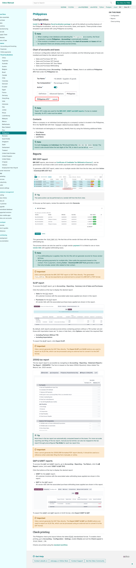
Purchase (8, 20)
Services (7, 179)
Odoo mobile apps (10, 215)
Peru (9, 130)
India (9, 101)
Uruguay (10, 162)
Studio (7, 185)
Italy (9, 107)
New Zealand (12, 127)
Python (101, 7)
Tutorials (7, 225)
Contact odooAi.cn (41, 561)
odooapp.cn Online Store (59, 561)
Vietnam (10, 165)
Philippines (11, 133)
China (10, 58)
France (10, 92)
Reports (113, 18)
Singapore (11, 142)
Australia (10, 63)
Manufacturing (9, 29)
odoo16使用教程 (83, 7)
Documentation (9, 241)
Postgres (108, 7)
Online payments (11, 52)
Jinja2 (115, 7)
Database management (12, 192)
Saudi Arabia (12, 139)
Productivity (8, 182)
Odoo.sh (7, 201)
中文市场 (71, 7)
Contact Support (77, 561)
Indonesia (11, 104)
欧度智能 (63, 7)
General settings (10, 188)
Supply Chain (9, 34)
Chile (9, 78)
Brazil (9, 72)
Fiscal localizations (12, 55)
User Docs (8, 14)
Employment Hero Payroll (16, 168)
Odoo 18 (126, 7)
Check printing (115, 21)
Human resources (10, 170)
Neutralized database (11, 209)
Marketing (8, 176)
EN (120, 7)
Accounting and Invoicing (14, 46)
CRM (6, 173)
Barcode (7, 32)
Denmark (11, 84)
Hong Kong (11, 98)
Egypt (10, 90)
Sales (6, 23)
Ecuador (10, 87)
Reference (8, 231)
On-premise (8, 204)
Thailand (10, 150)
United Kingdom (13, 156)
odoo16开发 (93, 7)
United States (12, 159)
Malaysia (10, 118)
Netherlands (12, 124)
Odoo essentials (10, 17)
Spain (9, 144)
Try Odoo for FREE (123, 3)
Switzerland (11, 147)
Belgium (10, 69)
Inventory (8, 26)
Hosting (7, 195)
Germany (11, 95)
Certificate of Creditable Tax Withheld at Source (73, 162)
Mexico (10, 121)
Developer (8, 222)
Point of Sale (9, 40)
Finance (7, 43)
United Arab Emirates (14, 153)
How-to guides (9, 228)
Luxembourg (12, 116)
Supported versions (11, 212)
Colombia (11, 81)
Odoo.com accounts (11, 218)
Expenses (9, 49)
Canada (10, 75)
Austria (10, 66)
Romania (10, 136)
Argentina (11, 61)
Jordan (10, 110)
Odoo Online (9, 198)
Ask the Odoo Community (95, 561)
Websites (8, 37)
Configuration (115, 15)
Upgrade (7, 206)
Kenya (10, 113)
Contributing (9, 235)
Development (9, 238)
